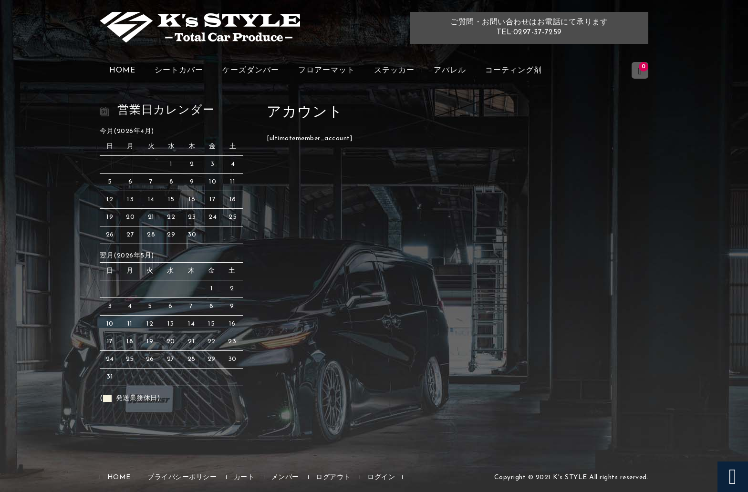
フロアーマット (326, 70)
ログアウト (333, 477)
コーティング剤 (513, 70)
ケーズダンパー (250, 70)
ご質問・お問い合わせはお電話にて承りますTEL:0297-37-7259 (529, 27)
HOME (122, 70)
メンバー (285, 477)
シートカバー (179, 70)
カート (244, 477)
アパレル (450, 70)
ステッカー (394, 70)
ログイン (381, 477)
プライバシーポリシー (182, 477)
